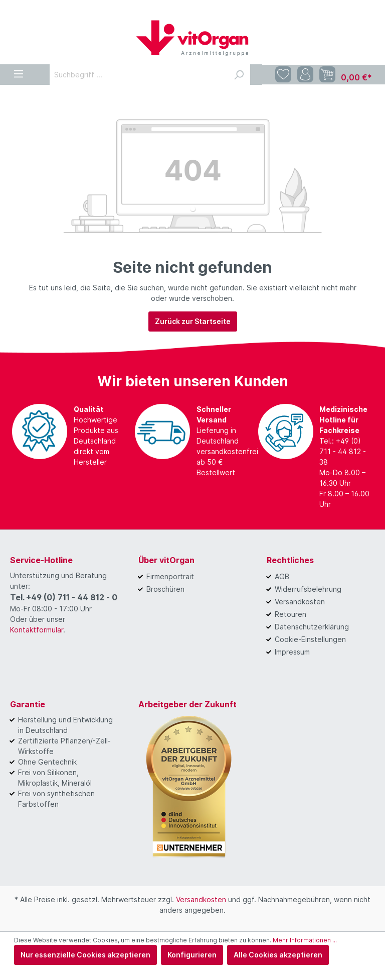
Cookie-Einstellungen (310, 639)
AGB (282, 576)
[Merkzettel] (283, 74)
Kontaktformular (36, 629)
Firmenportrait (170, 576)
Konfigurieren (192, 954)
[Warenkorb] (345, 74)
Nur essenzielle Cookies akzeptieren (85, 954)
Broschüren (165, 589)
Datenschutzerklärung (312, 626)
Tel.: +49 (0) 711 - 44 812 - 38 (342, 451)
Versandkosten (300, 601)
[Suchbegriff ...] (139, 74)
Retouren (290, 614)
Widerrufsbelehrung (308, 589)
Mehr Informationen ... (305, 940)
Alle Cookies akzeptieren (278, 954)
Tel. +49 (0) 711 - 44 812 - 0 (63, 597)
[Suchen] (238, 74)
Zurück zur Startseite (193, 321)
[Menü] (18, 72)
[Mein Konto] (305, 74)
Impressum (292, 652)
